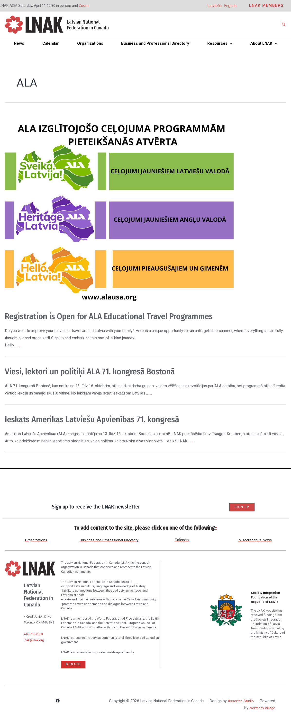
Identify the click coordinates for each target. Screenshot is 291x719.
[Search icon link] (284, 25)
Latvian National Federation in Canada (88, 25)
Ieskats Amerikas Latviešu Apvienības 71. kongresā (107, 419)
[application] (229, 43)
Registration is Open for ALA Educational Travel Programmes (128, 316)
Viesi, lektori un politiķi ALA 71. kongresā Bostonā (105, 371)
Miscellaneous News (255, 540)
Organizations (36, 540)
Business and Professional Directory (109, 540)
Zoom (84, 5)
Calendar (182, 540)
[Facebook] (58, 701)
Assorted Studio (256, 701)
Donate (73, 664)
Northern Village (261, 708)
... (20, 345)
